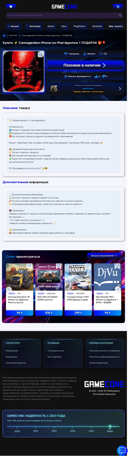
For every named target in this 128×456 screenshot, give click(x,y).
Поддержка (11, 357)
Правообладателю (98, 363)
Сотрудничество (56, 351)
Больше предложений (104, 256)
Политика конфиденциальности (104, 357)
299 (78, 313)
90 (20, 313)
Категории (35, 26)
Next (118, 289)
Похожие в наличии (85, 65)
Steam (51, 26)
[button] (122, 450)
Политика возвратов (16, 363)
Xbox (63, 26)
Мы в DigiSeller (54, 357)
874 (48, 313)
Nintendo (97, 26)
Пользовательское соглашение (104, 351)
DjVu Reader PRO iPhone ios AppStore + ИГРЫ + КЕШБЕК (107, 300)
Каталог (15, 26)
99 (107, 313)
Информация (12, 351)
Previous (9, 289)
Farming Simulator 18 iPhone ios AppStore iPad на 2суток (18, 300)
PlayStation (79, 26)
